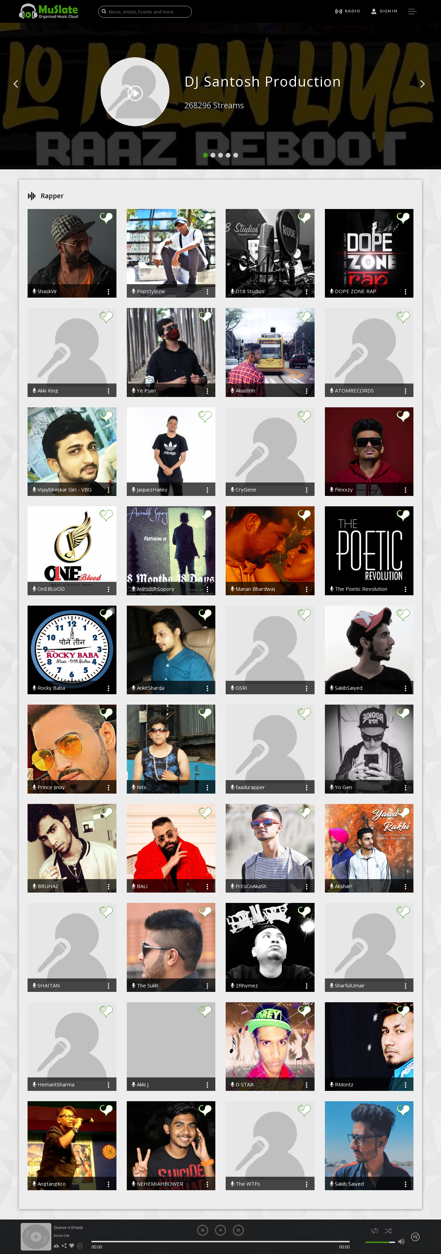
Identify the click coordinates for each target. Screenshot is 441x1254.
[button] (23, 94)
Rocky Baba (49, 688)
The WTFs (245, 1184)
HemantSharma (53, 1084)
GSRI (239, 688)
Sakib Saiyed (347, 1184)
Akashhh (243, 391)
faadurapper (248, 787)
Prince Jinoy (49, 787)
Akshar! (341, 886)
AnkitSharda (148, 688)
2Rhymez (244, 985)
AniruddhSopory (153, 589)
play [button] (220, 1230)
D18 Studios (248, 291)
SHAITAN (46, 985)
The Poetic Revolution (358, 589)
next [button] (238, 1230)
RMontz (341, 1084)
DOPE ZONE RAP (353, 291)
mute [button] (362, 1241)
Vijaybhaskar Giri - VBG (62, 489)
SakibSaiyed (346, 688)
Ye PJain (144, 391)
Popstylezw (148, 291)
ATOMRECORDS (352, 391)
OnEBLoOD (49, 589)
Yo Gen (341, 787)
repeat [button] (374, 1230)
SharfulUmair (347, 985)
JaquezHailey (149, 489)
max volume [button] (401, 1241)
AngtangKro (49, 1184)
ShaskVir (45, 291)
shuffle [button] (388, 1230)
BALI (140, 886)
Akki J (140, 1084)
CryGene (243, 489)
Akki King (45, 391)
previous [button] (202, 1230)
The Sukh (145, 985)
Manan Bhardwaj (253, 589)
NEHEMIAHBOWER (157, 1184)
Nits (139, 787)
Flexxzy (341, 489)
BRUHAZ (46, 886)
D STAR (242, 1084)
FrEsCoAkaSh (248, 886)
